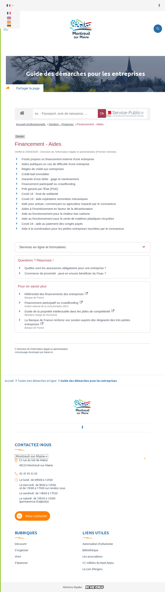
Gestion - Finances (61, 124)
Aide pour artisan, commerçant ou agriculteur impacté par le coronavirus (69, 203)
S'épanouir (21, 562)
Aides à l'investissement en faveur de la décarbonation (57, 208)
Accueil (9, 380)
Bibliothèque (90, 550)
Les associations (92, 556)
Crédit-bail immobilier (35, 174)
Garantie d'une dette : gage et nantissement (50, 179)
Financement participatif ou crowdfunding (48, 184)
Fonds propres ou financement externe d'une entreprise (58, 159)
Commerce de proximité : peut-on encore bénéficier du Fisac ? (65, 273)
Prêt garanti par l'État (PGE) (40, 189)
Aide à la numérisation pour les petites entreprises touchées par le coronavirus (73, 228)
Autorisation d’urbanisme (97, 544)
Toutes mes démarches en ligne (37, 380)
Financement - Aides (90, 124)
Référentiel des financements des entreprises (56, 294)
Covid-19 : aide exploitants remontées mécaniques (55, 199)
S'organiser (21, 550)
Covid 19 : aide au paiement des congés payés (52, 223)
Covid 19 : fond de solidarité (40, 193)
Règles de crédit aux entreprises (43, 169)
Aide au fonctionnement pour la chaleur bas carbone (56, 213)
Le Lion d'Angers (92, 569)
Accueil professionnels (31, 124)
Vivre (18, 556)
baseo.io (48, 352)
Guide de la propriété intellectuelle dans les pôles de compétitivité (69, 311)
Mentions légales (72, 587)
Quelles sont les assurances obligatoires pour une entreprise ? (65, 268)
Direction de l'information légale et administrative (42, 349)
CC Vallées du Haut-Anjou (98, 562)
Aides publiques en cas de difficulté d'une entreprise (55, 164)
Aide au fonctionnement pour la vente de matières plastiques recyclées (68, 218)
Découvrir (21, 544)
